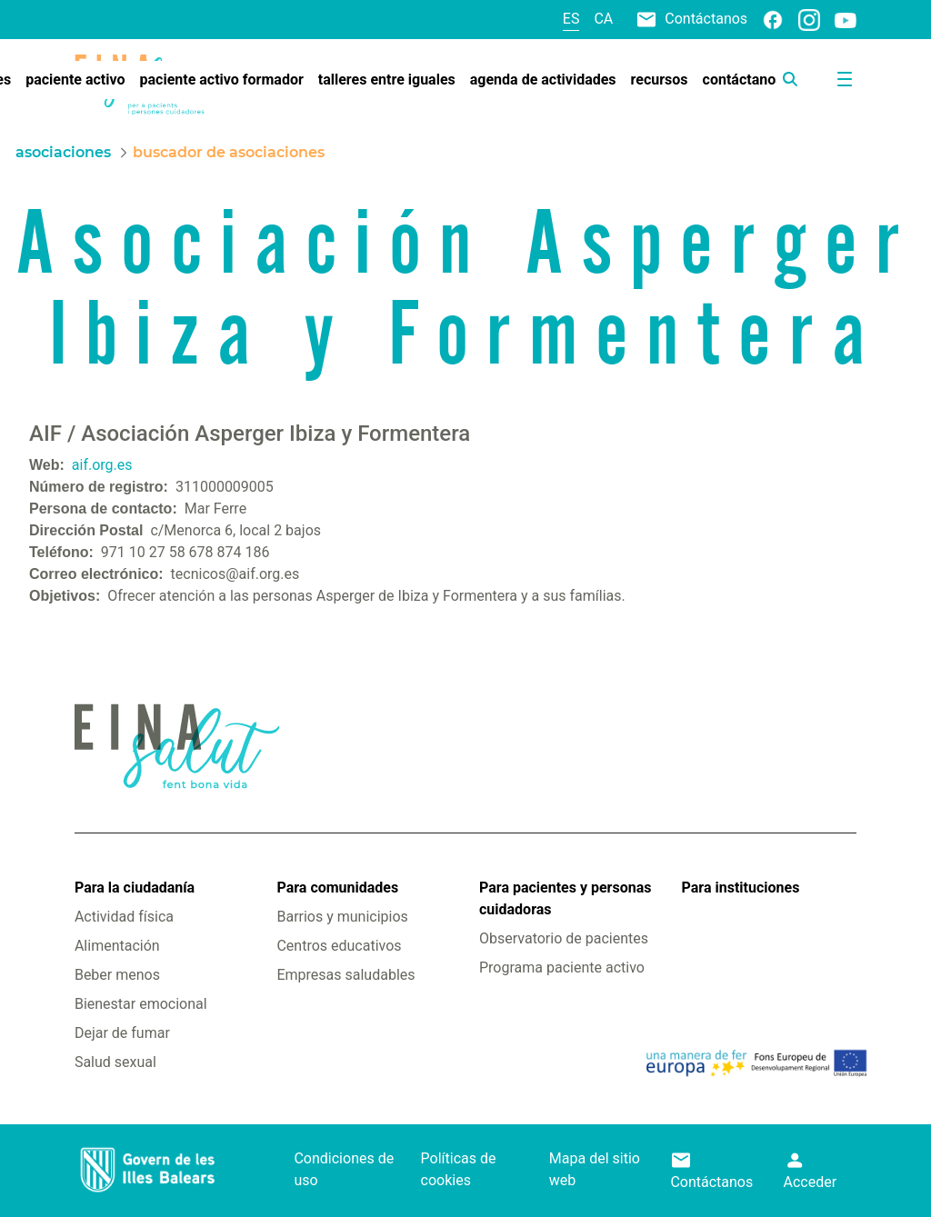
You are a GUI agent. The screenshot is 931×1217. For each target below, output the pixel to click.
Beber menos (117, 974)
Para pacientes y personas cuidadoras (565, 898)
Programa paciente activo (562, 967)
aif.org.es (102, 465)
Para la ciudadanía (135, 887)
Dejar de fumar (122, 1033)
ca (603, 18)
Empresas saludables (345, 974)
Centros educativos (338, 945)
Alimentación (117, 945)
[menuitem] (75, 80)
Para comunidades (337, 887)
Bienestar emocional (141, 1004)
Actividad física (124, 916)
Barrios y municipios (341, 916)
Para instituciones (741, 887)
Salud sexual (115, 1062)
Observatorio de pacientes (563, 938)
